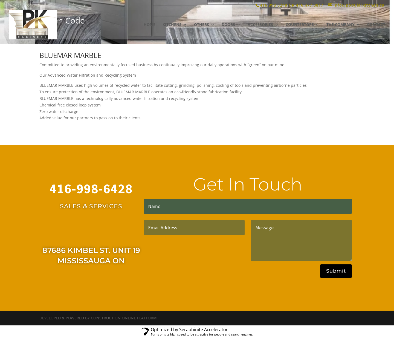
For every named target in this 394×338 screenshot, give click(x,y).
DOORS (228, 25)
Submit (336, 271)
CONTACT (376, 25)
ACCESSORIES (260, 25)
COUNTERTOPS (300, 25)
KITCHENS (172, 25)
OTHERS (201, 25)
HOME (149, 25)
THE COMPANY (340, 25)
